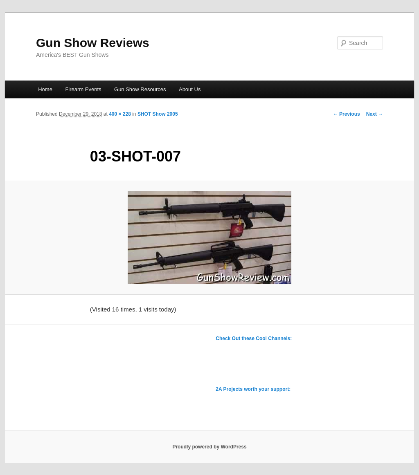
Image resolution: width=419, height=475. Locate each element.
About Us (189, 89)
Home (45, 89)
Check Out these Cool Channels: (254, 338)
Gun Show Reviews (92, 42)
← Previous (346, 114)
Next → (374, 114)
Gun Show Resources (140, 89)
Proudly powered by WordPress (209, 447)
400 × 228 (120, 114)
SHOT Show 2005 (157, 114)
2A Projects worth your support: (253, 389)
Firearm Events (83, 89)
